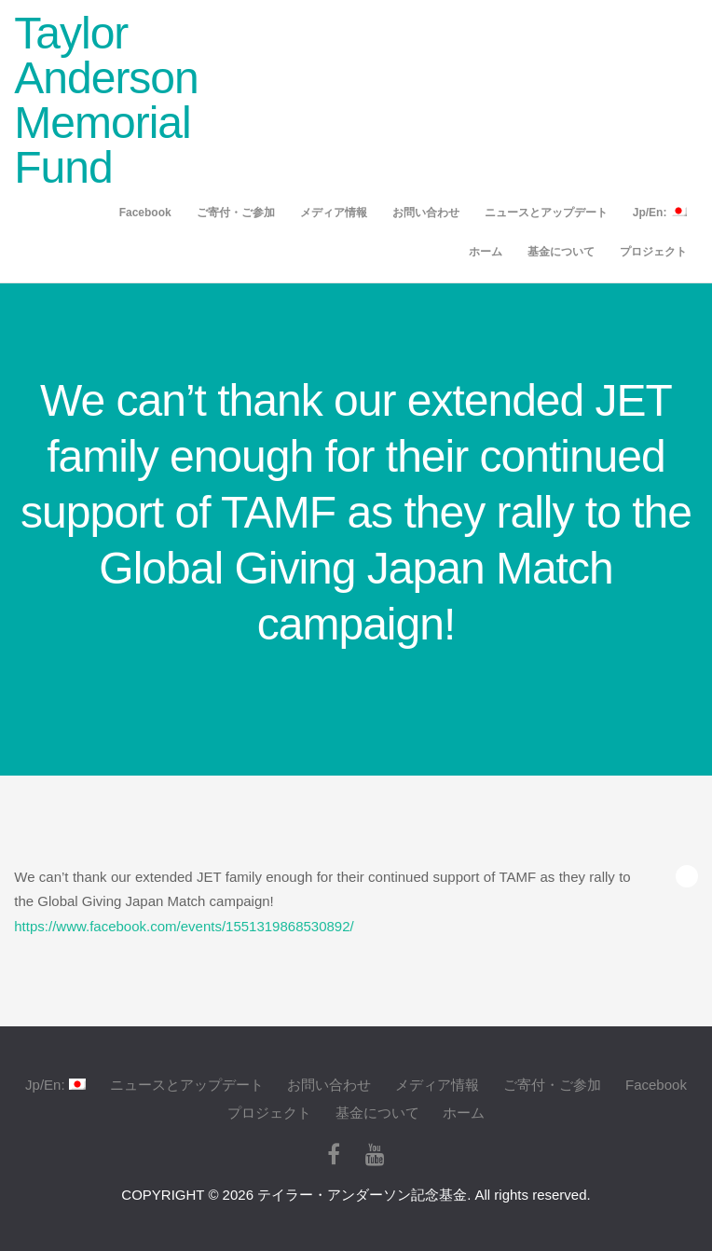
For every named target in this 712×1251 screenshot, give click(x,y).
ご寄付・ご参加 (236, 212)
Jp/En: (660, 212)
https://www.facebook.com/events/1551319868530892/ (183, 926)
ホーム (485, 251)
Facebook (145, 212)
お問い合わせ (425, 212)
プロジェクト (653, 251)
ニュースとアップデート (546, 212)
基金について (561, 251)
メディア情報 (333, 212)
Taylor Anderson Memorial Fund (106, 100)
